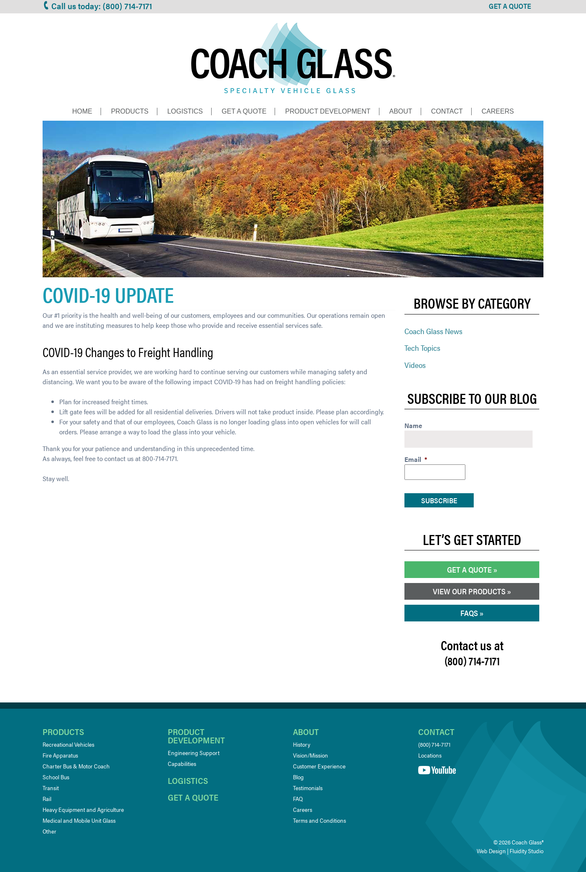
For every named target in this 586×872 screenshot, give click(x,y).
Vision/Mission (310, 755)
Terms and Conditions (319, 820)
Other (49, 831)
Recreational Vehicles (68, 744)
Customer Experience (319, 766)
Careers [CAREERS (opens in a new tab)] (498, 111)
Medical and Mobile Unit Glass (79, 820)
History (301, 744)
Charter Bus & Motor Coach (76, 766)
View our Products (469, 591)
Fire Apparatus (60, 755)
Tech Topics (422, 347)
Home (82, 111)
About (400, 111)
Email (415, 459)
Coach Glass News (433, 331)
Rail (47, 798)
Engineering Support (194, 752)
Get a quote (193, 797)
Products (130, 111)
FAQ (298, 798)
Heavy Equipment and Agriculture (83, 809)
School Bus (56, 777)
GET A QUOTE (510, 6)
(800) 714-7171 (434, 744)
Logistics (185, 111)
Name (413, 425)
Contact (447, 111)
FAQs (469, 613)
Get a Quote (244, 111)
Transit (51, 787)
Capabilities (182, 763)
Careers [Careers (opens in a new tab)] (302, 809)
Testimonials (308, 787)
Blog (298, 777)
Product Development (327, 111)
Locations (430, 755)
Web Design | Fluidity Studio (510, 851)
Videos (415, 365)
